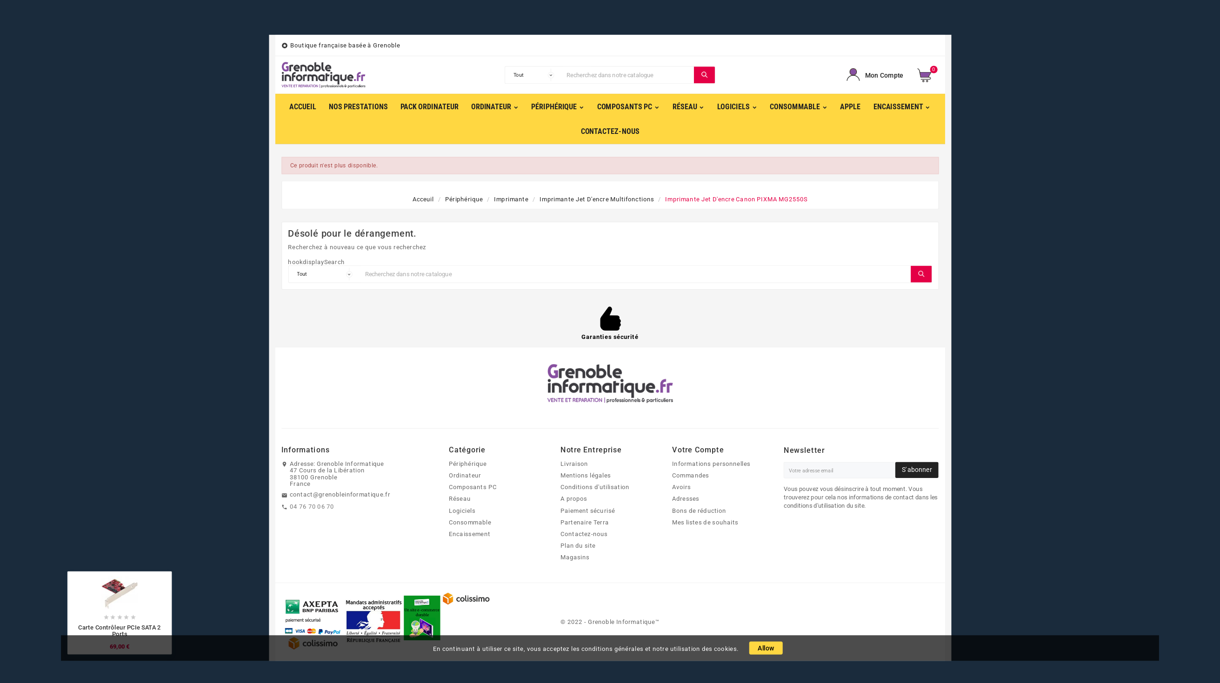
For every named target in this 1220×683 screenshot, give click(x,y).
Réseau (460, 499)
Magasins (574, 557)
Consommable (470, 522)
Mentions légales (585, 475)
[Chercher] (628, 74)
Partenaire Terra (584, 522)
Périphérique (468, 463)
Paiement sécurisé (587, 510)
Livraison (574, 463)
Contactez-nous (584, 533)
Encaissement (469, 533)
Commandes (690, 475)
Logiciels (462, 510)
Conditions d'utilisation (595, 487)
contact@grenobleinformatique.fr (340, 494)
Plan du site (578, 546)
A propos (573, 499)
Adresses (686, 499)
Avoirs (681, 487)
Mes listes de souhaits (705, 522)
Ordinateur (465, 475)
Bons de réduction (699, 510)
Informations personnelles (711, 463)
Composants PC (473, 487)
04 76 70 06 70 (312, 506)
